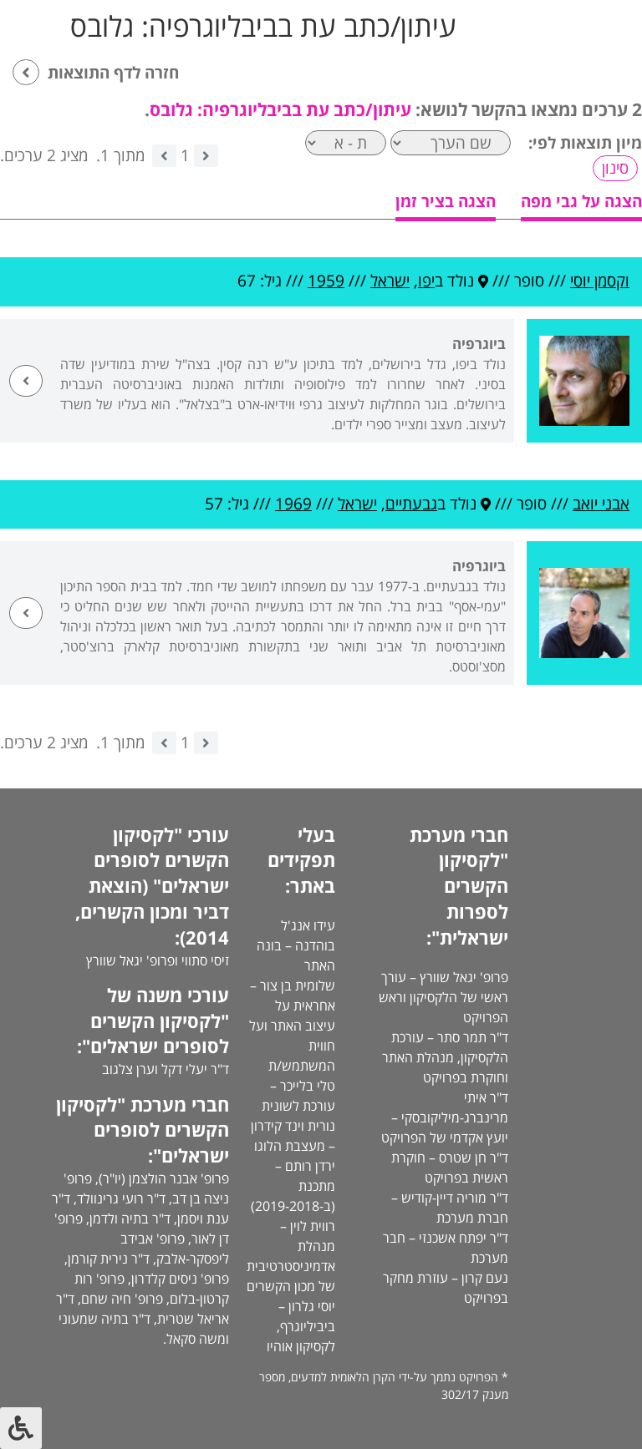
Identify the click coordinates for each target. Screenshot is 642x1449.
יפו (426, 280)
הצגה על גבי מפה (581, 201)
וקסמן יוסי (599, 280)
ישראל (390, 280)
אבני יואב (601, 503)
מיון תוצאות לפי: (585, 143)
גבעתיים (411, 503)
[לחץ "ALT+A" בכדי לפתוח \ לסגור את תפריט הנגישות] (21, 1428)
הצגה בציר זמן (445, 201)
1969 (293, 503)
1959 (326, 280)
